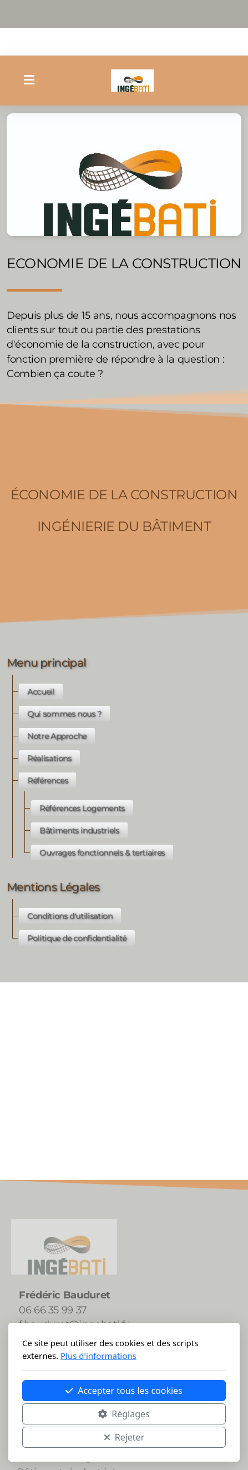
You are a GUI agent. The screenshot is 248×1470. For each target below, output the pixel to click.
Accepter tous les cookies (124, 1390)
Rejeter (124, 1437)
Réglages (123, 1414)
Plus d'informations (98, 1355)
